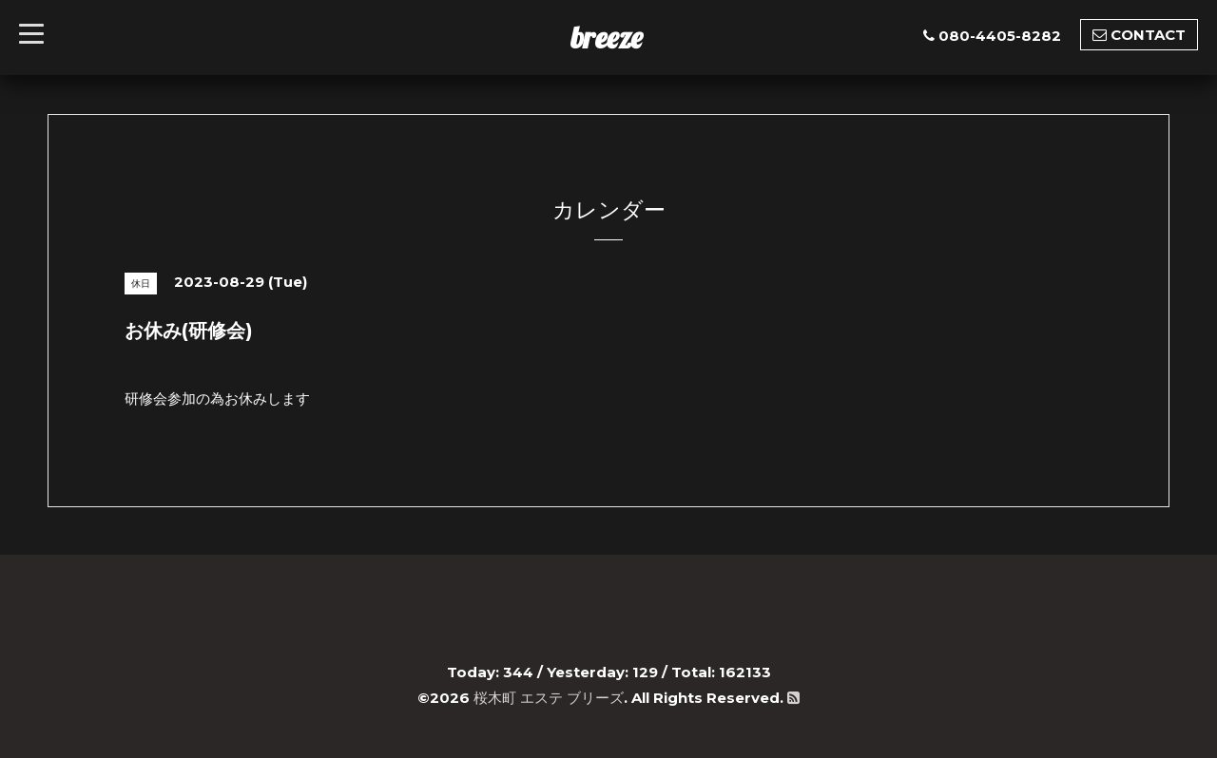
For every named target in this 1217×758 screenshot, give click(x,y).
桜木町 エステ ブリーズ (548, 698)
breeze (606, 37)
